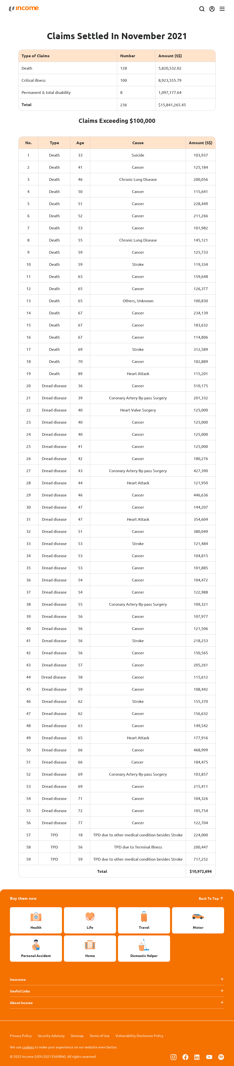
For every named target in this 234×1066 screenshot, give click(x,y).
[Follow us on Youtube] (209, 1057)
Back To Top (211, 898)
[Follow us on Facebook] (185, 1057)
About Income (21, 1002)
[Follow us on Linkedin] (197, 1057)
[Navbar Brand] (25, 8)
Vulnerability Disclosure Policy (139, 1035)
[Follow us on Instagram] (173, 1057)
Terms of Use (99, 1035)
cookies (28, 1047)
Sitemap (77, 1035)
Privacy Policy (21, 1035)
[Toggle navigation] (221, 9)
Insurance (18, 979)
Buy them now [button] (23, 898)
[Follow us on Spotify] (221, 1057)
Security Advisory (51, 1035)
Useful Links (20, 991)
